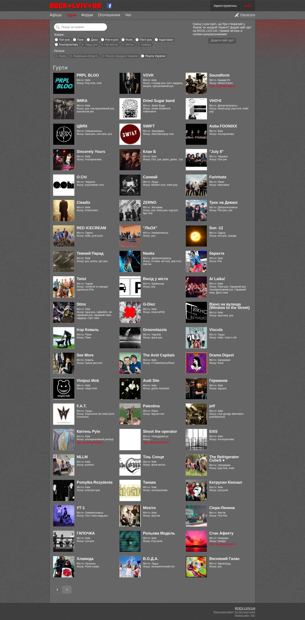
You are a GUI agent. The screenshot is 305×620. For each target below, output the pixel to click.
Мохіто (149, 508)
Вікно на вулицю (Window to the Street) (229, 306)
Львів (62, 56)
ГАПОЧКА (86, 533)
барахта (216, 253)
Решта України (155, 56)
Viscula (216, 330)
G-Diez (149, 304)
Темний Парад (90, 253)
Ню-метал (111, 44)
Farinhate (217, 177)
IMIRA (82, 101)
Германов (218, 380)
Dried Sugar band (159, 101)
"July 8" (216, 151)
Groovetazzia (155, 330)
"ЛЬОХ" (150, 228)
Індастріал (166, 39)
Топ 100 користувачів (244, 612)
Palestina (151, 406)
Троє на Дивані (223, 202)
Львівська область (85, 56)
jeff (212, 406)
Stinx (81, 304)
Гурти (71, 15)
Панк (80, 39)
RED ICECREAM (91, 228)
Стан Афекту (221, 533)
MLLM (82, 457)
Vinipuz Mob (88, 380)
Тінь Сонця (153, 457)
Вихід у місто (155, 279)
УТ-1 (81, 508)
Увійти (247, 5)
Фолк (129, 39)
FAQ (253, 615)
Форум (87, 15)
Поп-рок (64, 39)
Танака (149, 482)
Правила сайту (242, 615)
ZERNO (149, 202)
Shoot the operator (160, 431)
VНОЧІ (215, 101)
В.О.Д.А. (150, 559)
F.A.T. (81, 406)
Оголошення (109, 15)
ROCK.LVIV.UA (245, 608)
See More (85, 355)
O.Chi (82, 177)
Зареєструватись (225, 5)
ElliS (213, 431)
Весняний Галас (224, 559)
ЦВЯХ (82, 126)
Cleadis (83, 202)
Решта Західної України (121, 56)
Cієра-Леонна (222, 508)
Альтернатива (68, 44)
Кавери (146, 44)
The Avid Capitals (159, 355)
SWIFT (149, 126)
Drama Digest (221, 355)
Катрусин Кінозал (225, 482)
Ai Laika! (217, 279)
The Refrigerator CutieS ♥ (224, 458)
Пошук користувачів (223, 612)
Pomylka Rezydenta (94, 482)
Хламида (85, 559)
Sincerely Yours (91, 151)
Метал (129, 44)
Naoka (148, 253)
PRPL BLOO (88, 75)
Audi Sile (151, 380)
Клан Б (149, 151)
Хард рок (91, 44)
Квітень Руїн (88, 431)
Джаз (94, 39)
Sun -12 (216, 228)
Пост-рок (146, 39)
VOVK (148, 75)
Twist (81, 279)
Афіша (55, 15)
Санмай (150, 177)
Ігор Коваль (88, 330)
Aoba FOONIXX (223, 126)
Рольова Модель (159, 533)
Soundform (219, 75)
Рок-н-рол (111, 39)
